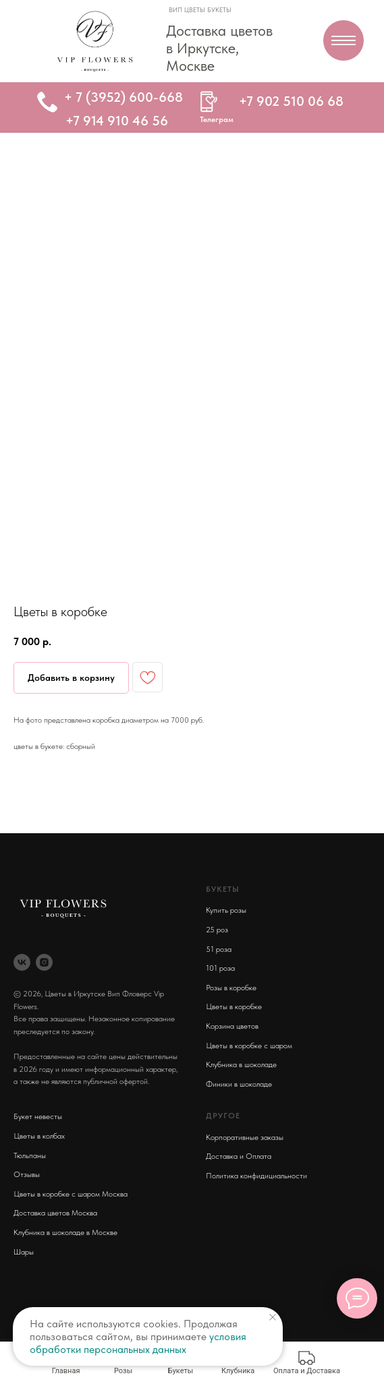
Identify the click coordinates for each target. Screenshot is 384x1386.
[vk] (21, 962)
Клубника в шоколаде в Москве (65, 1232)
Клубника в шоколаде (241, 1064)
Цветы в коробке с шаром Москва (70, 1194)
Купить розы (226, 910)
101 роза (220, 968)
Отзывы (26, 1174)
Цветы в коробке (234, 1006)
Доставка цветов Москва (55, 1212)
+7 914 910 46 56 (116, 121)
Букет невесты (37, 1116)
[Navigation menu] (343, 40)
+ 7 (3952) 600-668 (123, 97)
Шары (23, 1252)
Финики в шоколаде (239, 1084)
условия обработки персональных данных (138, 1343)
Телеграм (217, 119)
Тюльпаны (29, 1155)
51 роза (218, 949)
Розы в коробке (231, 987)
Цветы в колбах (39, 1136)
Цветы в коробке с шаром (249, 1045)
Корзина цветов (232, 1026)
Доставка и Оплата (238, 1156)
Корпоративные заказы (244, 1137)
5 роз (219, 929)
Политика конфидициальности (256, 1175)
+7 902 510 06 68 (291, 101)
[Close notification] (272, 1317)
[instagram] (44, 962)
